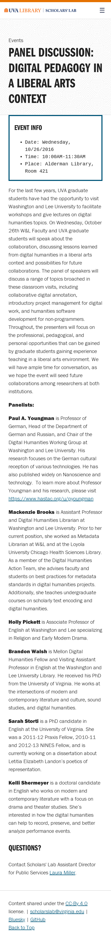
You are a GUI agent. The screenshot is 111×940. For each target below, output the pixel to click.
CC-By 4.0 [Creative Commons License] (76, 903)
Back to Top (22, 927)
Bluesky (17, 919)
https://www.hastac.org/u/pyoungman (51, 498)
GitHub (38, 919)
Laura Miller (62, 872)
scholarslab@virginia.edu (57, 911)
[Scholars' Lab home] (40, 10)
